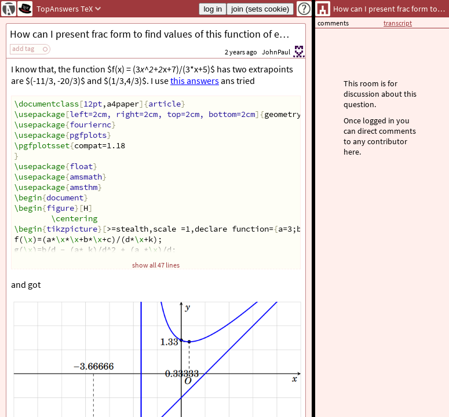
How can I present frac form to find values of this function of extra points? (157, 34)
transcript (398, 23)
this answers (194, 80)
